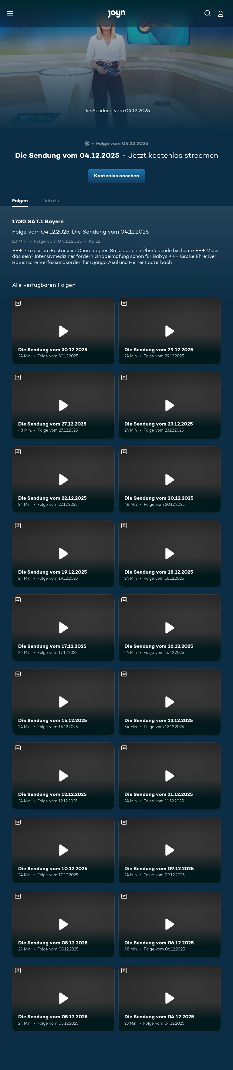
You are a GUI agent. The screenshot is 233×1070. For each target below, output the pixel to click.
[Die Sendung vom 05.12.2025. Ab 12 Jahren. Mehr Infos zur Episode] (63, 998)
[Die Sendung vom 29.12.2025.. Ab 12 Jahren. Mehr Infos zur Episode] (169, 331)
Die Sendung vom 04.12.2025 (116, 110)
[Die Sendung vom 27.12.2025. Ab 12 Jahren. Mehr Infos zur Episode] (63, 405)
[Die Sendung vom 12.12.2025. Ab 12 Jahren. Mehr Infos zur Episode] (63, 775)
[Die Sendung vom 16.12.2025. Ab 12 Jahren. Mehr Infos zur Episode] (169, 627)
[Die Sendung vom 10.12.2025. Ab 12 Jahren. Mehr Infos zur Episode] (63, 850)
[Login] (220, 13)
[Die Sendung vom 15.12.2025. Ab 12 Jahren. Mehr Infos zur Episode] (63, 702)
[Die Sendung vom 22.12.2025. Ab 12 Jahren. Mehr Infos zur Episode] (63, 479)
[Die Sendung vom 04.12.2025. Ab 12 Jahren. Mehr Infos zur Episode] (169, 998)
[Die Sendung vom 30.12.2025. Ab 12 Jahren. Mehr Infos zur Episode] (63, 331)
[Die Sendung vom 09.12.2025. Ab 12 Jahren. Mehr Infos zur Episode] (169, 850)
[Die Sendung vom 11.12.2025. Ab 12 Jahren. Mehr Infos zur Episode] (169, 775)
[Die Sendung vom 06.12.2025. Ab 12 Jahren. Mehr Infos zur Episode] (169, 924)
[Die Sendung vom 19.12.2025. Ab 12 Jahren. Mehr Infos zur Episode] (63, 553)
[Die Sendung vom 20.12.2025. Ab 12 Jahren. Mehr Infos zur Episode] (169, 479)
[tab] (21, 201)
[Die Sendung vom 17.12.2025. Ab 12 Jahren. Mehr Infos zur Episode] (63, 627)
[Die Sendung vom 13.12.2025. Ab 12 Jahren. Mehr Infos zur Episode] (169, 702)
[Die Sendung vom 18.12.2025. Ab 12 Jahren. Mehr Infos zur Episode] (169, 553)
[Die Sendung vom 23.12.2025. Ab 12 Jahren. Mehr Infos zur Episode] (169, 405)
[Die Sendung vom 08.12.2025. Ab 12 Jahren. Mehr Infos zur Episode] (63, 924)
